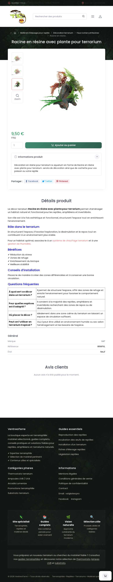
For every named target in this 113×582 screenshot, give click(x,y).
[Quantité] (17, 145)
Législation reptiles (69, 454)
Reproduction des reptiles (73, 434)
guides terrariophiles (29, 559)
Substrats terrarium (18, 493)
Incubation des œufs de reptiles (76, 439)
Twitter (47, 181)
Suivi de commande (93, 2)
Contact (63, 488)
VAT (103, 341)
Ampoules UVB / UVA (19, 478)
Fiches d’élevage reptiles (72, 449)
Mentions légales (68, 473)
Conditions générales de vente (75, 478)
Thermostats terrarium (20, 473)
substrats (60, 563)
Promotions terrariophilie (21, 488)
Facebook (31, 181)
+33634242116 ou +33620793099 (43, 2)
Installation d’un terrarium (72, 444)
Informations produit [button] (57, 156)
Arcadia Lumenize (17, 483)
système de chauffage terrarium (70, 240)
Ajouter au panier (63, 145)
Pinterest (62, 181)
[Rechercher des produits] (60, 16)
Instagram (76, 499)
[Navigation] (92, 16)
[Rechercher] (83, 16)
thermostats (83, 559)
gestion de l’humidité (19, 243)
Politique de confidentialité (73, 483)
